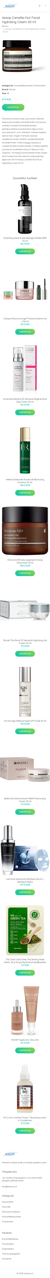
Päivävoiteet (39, 85)
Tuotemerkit (7, 1221)
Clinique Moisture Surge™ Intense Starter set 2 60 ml (25, 320)
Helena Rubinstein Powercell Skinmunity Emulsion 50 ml (25, 481)
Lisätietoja (13, 107)
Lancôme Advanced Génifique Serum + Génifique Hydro (25, 880)
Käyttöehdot (8, 1249)
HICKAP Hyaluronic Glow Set (25, 1040)
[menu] (45, 6)
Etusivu (5, 26)
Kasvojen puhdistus (11, 1211)
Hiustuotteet (7, 1202)
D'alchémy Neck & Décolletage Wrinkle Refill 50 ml (25, 239)
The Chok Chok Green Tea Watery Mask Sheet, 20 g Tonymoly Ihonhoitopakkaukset (25, 961)
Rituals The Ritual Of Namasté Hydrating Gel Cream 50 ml (25, 641)
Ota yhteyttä (8, 1244)
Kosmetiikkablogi (10, 1239)
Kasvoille (6, 1206)
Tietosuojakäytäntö (11, 1253)
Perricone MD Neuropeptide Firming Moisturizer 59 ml (25, 561)
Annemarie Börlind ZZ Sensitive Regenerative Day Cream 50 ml (25, 400)
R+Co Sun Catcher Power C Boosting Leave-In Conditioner (25, 1119)
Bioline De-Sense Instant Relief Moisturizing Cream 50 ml (25, 800)
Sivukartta (6, 1258)
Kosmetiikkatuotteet (23, 85)
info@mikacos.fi (9, 1186)
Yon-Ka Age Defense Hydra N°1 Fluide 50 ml (25, 721)
